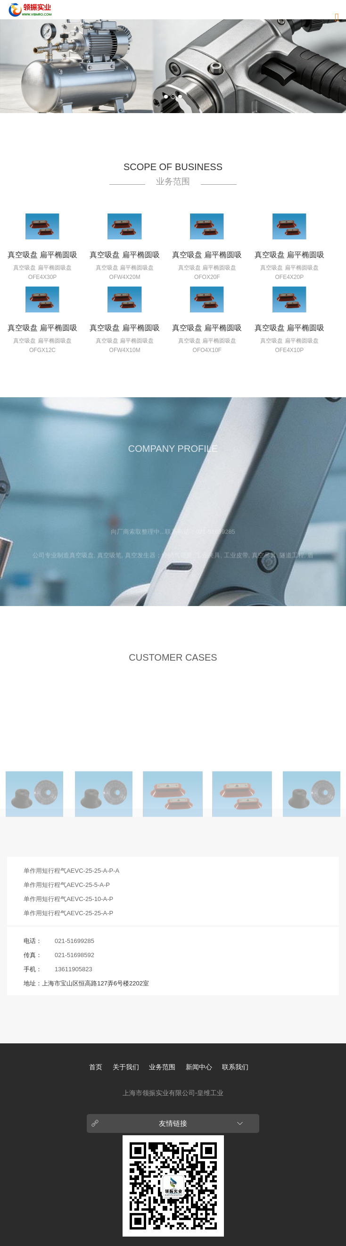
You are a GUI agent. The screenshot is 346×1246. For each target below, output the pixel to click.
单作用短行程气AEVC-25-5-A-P (67, 884)
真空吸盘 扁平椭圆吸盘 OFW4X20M (124, 257)
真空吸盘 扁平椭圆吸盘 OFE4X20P (289, 257)
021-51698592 (74, 955)
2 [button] (173, 96)
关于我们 (126, 1067)
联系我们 (235, 1067)
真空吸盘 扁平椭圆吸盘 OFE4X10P (289, 330)
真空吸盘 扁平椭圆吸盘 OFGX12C (42, 330)
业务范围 (162, 1067)
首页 (95, 1067)
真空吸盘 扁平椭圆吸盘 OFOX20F (207, 257)
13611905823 (73, 969)
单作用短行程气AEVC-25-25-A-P (68, 913)
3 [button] (180, 96)
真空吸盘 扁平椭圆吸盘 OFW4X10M (124, 330)
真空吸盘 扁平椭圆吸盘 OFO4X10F (207, 330)
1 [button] (166, 96)
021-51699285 (74, 940)
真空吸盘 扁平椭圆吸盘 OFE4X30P (42, 257)
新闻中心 (199, 1067)
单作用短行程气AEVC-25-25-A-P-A (71, 870)
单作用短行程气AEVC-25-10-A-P (68, 898)
